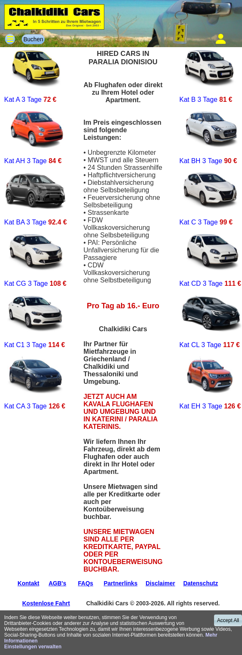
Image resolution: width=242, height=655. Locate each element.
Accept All (228, 620)
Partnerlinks (121, 583)
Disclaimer (160, 583)
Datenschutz (200, 583)
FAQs (85, 583)
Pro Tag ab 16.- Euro (123, 306)
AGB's (57, 583)
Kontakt (28, 583)
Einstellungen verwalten (32, 647)
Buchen (33, 39)
